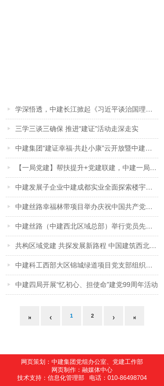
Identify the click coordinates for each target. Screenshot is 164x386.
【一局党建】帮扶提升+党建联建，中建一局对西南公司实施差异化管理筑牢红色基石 (86, 168)
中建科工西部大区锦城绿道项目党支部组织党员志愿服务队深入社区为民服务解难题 (86, 265)
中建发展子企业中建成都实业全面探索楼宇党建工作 (86, 187)
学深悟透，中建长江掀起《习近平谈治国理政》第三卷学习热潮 (86, 109)
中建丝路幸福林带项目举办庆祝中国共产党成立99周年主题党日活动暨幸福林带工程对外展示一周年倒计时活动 (86, 207)
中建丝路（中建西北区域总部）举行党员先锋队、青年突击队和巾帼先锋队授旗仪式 (86, 226)
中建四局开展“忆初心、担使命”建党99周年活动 (86, 285)
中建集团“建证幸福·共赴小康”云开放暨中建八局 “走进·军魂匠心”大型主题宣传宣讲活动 (86, 148)
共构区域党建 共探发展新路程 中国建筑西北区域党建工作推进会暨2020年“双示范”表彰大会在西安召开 (86, 246)
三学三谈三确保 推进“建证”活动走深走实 (76, 129)
